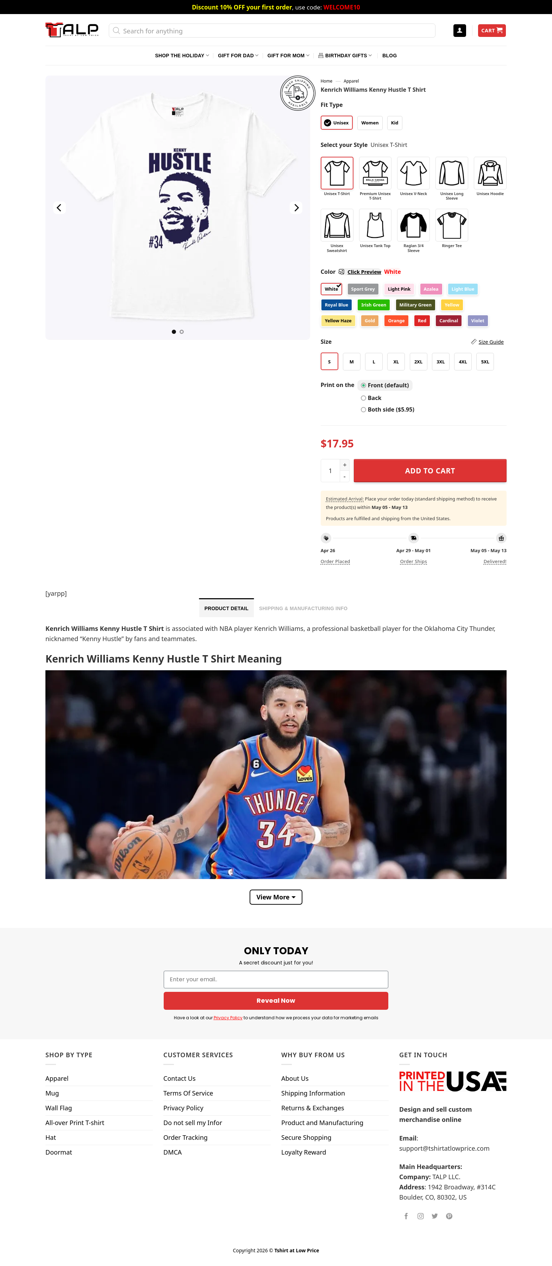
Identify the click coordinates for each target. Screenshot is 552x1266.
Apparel (351, 81)
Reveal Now (276, 1000)
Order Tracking (185, 1137)
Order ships (413, 561)
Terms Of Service (188, 1093)
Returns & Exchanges (312, 1108)
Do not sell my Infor (192, 1122)
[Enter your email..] (276, 979)
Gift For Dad (238, 55)
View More (272, 897)
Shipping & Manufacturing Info (303, 608)
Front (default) (385, 385)
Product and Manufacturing (322, 1122)
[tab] (226, 607)
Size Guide (491, 341)
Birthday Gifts (345, 55)
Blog (389, 55)
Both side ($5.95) (387, 409)
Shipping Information (313, 1093)
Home (326, 81)
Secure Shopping (306, 1137)
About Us (295, 1078)
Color (351, 272)
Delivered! (495, 561)
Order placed (335, 561)
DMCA (172, 1152)
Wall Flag (58, 1108)
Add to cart (430, 471)
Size (412, 342)
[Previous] (59, 207)
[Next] (295, 207)
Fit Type (332, 105)
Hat (50, 1137)
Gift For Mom (288, 55)
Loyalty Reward (303, 1152)
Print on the (338, 385)
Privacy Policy (228, 1018)
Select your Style (344, 145)
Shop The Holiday (182, 55)
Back (371, 398)
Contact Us (179, 1078)
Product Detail (227, 608)
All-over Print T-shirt (74, 1122)
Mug (52, 1093)
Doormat (58, 1152)
